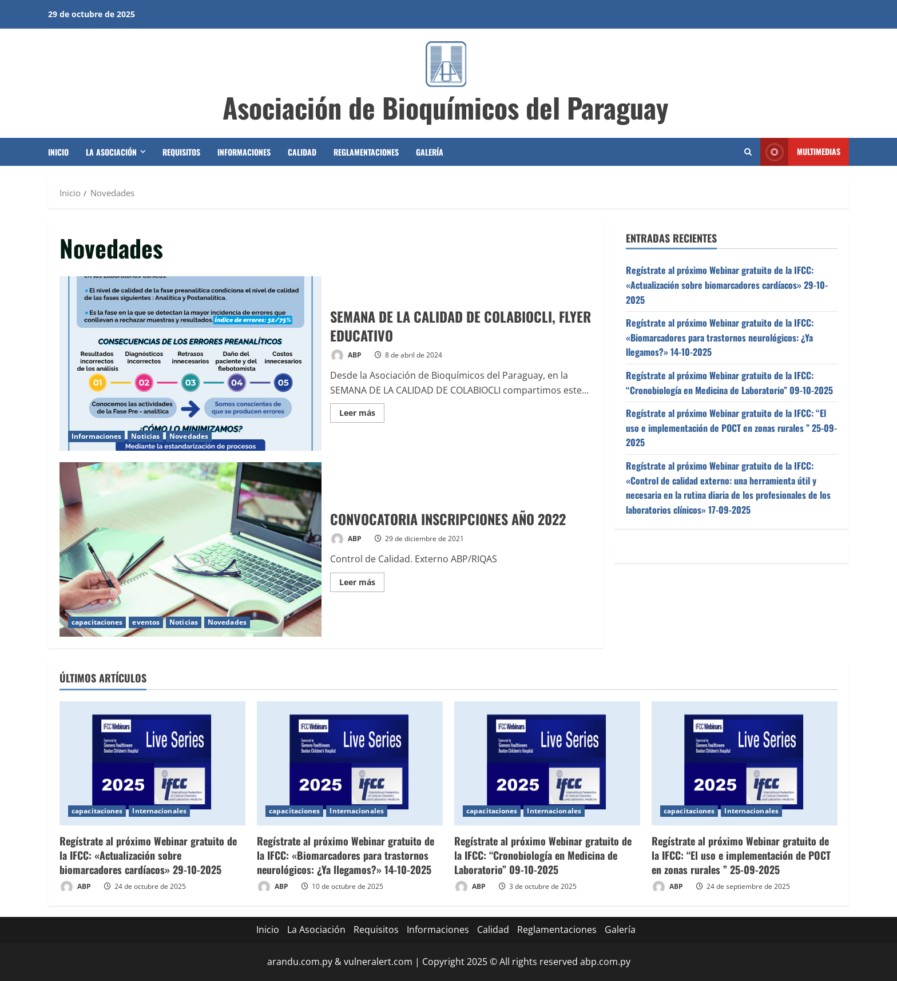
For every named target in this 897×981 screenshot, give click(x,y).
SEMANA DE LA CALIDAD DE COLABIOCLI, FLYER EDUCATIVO (190, 363)
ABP (346, 355)
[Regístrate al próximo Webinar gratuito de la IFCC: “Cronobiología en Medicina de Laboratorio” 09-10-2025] (547, 763)
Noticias (145, 436)
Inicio (58, 152)
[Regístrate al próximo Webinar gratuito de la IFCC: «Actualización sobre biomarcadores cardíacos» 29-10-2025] (152, 763)
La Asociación (111, 152)
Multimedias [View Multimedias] (800, 152)
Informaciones (244, 152)
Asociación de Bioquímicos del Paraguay (446, 107)
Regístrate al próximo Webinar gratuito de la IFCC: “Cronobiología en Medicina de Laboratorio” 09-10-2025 (729, 382)
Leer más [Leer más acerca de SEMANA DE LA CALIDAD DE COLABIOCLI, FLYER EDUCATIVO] (361, 415)
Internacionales (159, 811)
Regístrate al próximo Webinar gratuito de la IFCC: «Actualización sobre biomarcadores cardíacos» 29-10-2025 (727, 284)
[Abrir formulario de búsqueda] (748, 152)
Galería (429, 152)
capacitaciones (97, 622)
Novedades (188, 436)
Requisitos (181, 152)
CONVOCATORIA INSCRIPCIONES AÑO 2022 (190, 549)
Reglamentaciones (366, 152)
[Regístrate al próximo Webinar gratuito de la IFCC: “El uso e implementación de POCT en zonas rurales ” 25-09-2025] (745, 763)
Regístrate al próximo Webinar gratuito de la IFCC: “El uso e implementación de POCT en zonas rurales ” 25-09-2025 (731, 427)
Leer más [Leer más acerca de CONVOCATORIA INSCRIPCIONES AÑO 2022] (361, 584)
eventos (146, 622)
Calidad (302, 152)
